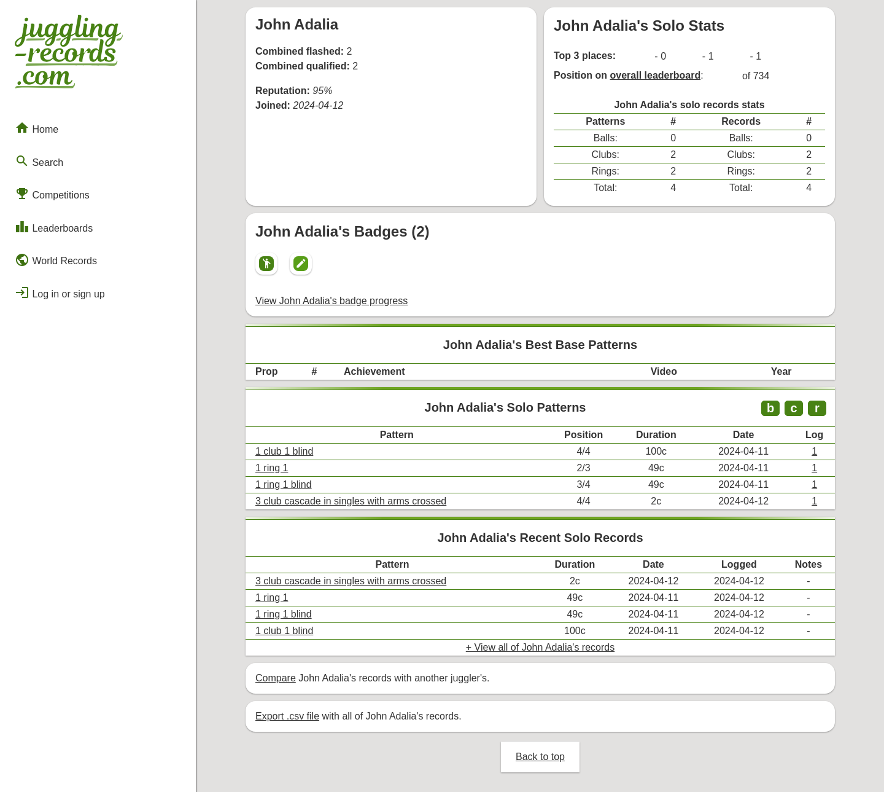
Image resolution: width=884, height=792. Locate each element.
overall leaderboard (655, 75)
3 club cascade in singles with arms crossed (350, 501)
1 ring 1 (271, 468)
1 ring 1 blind (283, 484)
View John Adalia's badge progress (331, 301)
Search (39, 161)
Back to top (540, 756)
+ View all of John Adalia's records (540, 647)
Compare (275, 678)
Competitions (52, 193)
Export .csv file (287, 716)
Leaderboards (54, 226)
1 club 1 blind (284, 451)
